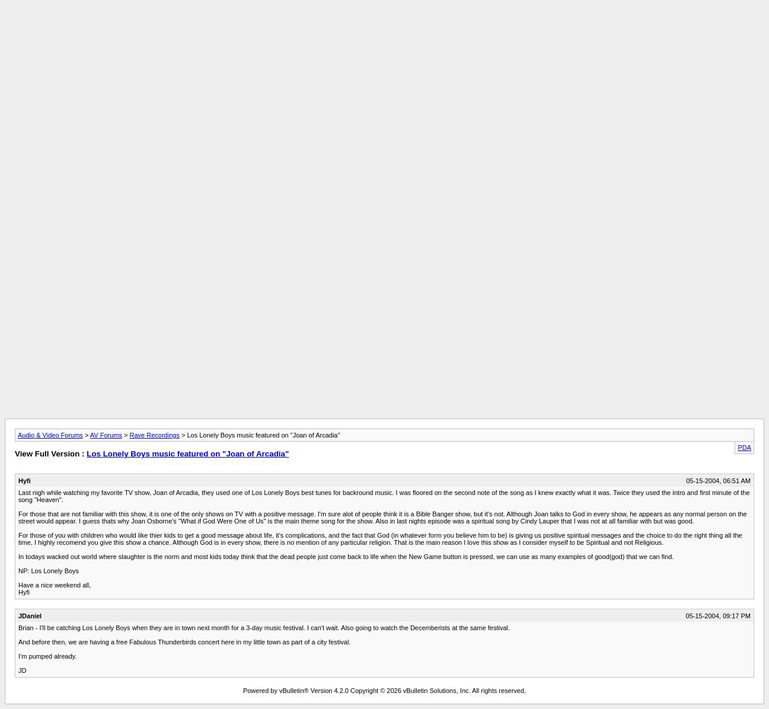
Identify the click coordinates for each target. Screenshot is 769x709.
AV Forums (106, 435)
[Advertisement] (385, 31)
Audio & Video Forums (50, 435)
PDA (744, 447)
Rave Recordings (155, 435)
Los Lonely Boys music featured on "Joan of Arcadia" (188, 453)
